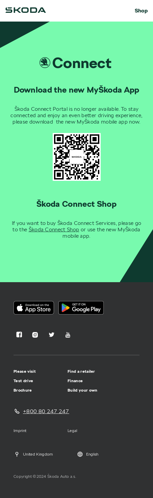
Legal (72, 430)
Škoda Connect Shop (54, 229)
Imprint (20, 430)
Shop (141, 10)
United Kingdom (33, 454)
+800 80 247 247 (46, 411)
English (88, 454)
